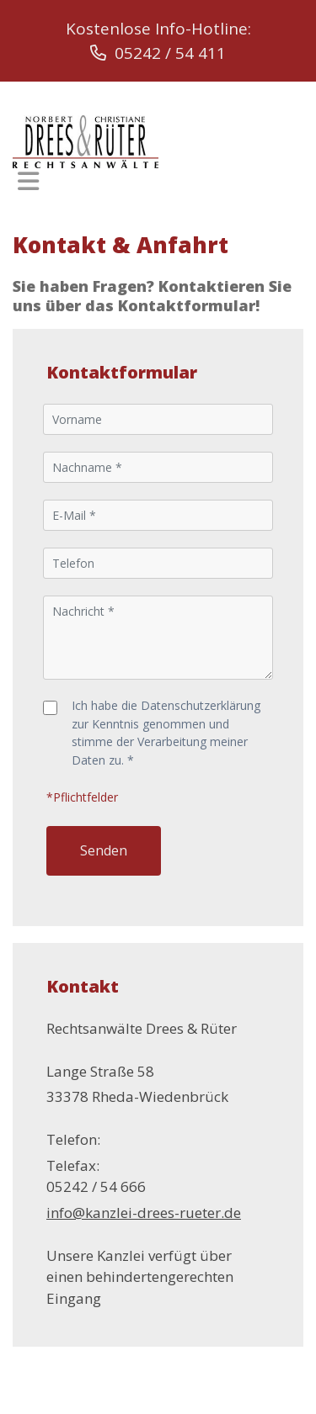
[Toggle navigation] (28, 181)
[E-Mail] (158, 515)
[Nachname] (158, 467)
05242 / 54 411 (158, 53)
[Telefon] (158, 563)
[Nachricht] (158, 638)
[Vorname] (158, 419)
